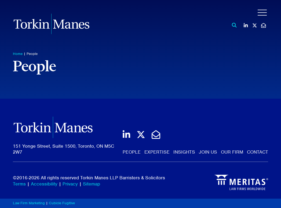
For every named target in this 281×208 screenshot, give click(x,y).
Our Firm (232, 152)
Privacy (70, 184)
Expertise (157, 152)
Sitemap (91, 184)
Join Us (208, 152)
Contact (257, 152)
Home (18, 53)
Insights (184, 152)
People (32, 53)
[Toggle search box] (232, 25)
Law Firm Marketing (29, 203)
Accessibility (44, 184)
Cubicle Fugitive (62, 203)
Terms (19, 184)
